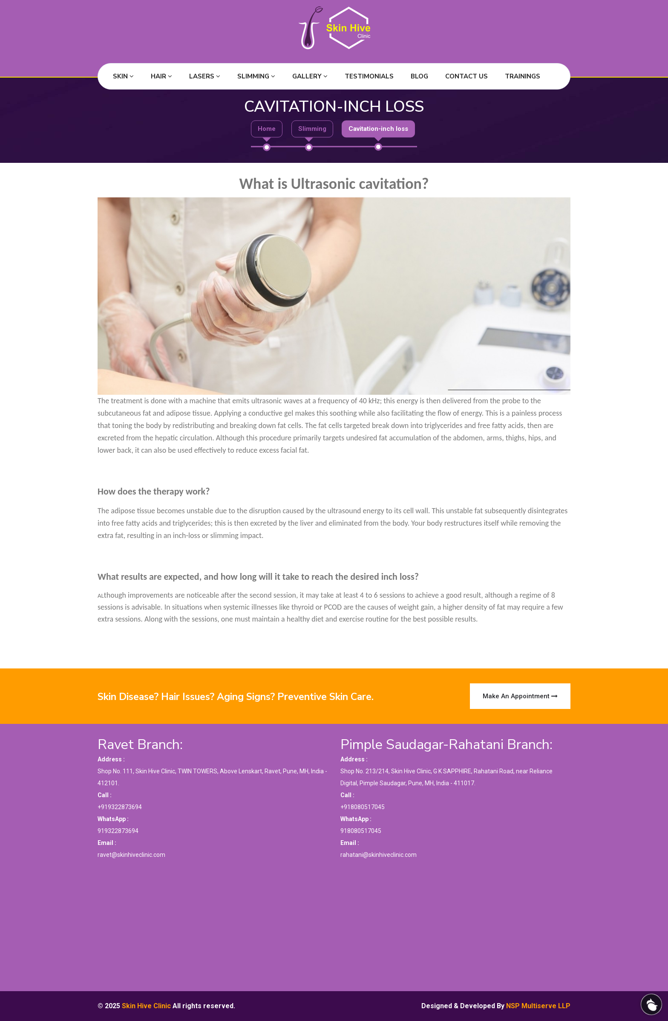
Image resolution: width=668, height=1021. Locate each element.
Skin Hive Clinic (146, 1006)
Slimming (256, 76)
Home (267, 129)
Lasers (204, 76)
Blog (419, 76)
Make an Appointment (520, 696)
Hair (161, 76)
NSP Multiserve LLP (538, 1006)
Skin (123, 76)
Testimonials (369, 76)
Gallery (310, 76)
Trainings (522, 76)
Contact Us (466, 76)
